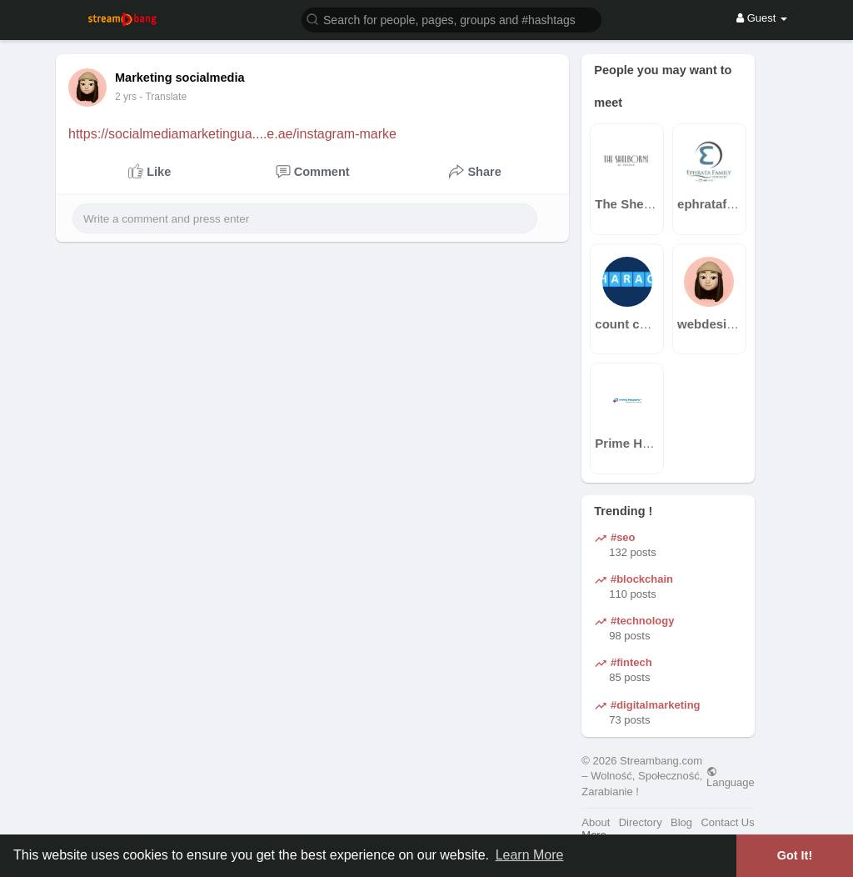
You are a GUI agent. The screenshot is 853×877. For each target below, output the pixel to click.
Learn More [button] (530, 855)
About (595, 822)
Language (730, 777)
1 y (121, 97)
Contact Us (727, 822)
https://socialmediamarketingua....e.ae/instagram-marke (232, 134)
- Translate (154, 97)
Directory (640, 822)
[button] (451, 19)
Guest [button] (761, 18)
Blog (681, 822)
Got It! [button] (794, 855)
